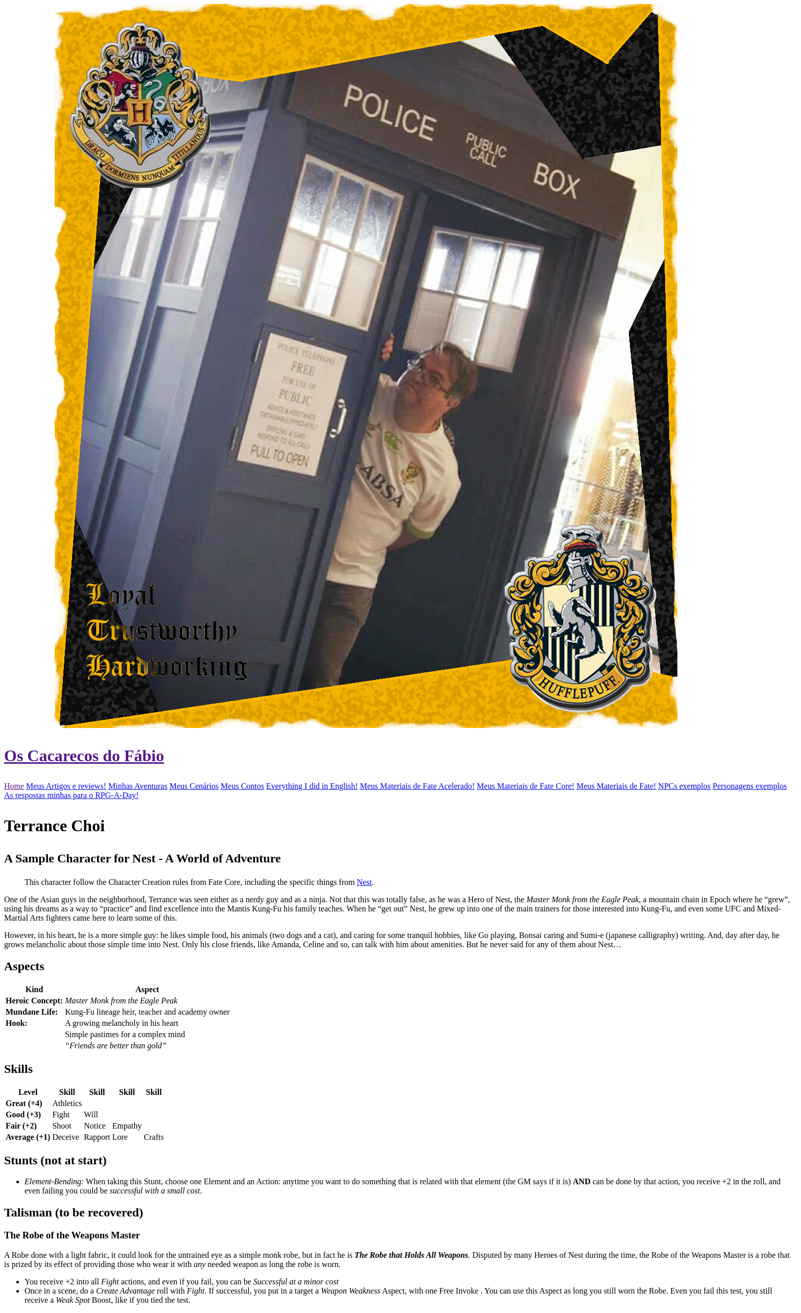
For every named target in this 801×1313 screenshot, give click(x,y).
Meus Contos (242, 786)
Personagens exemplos (750, 786)
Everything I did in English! (312, 786)
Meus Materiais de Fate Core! (525, 786)
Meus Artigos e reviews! (66, 786)
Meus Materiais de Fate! (616, 786)
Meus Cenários (194, 786)
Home (14, 786)
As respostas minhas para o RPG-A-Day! (71, 795)
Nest (364, 882)
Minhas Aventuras (138, 786)
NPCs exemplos (684, 786)
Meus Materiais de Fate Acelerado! (417, 786)
